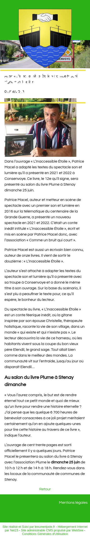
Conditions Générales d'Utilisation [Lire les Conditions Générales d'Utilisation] (45, 534)
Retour (45, 489)
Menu (12, 34)
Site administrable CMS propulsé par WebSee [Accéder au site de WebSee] (52, 530)
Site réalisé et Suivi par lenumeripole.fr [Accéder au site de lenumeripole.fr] (29, 526)
